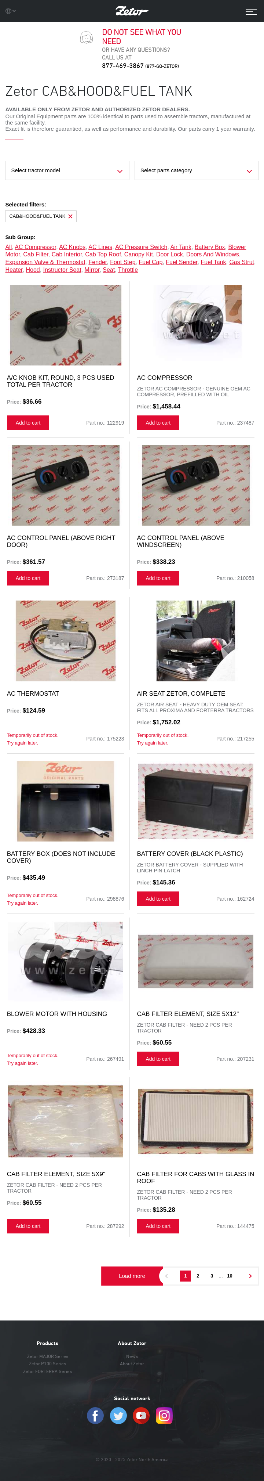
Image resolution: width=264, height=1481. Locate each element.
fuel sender (181, 262)
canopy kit (138, 254)
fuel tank (213, 262)
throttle (128, 270)
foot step (122, 262)
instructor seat (62, 270)
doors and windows (212, 254)
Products (47, 1343)
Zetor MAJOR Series (47, 1356)
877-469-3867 (140, 65)
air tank (180, 247)
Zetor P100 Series (47, 1363)
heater (13, 270)
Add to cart (28, 423)
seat (109, 270)
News (132, 1356)
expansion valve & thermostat (45, 262)
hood (33, 270)
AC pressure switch (141, 247)
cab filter (35, 254)
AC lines (100, 247)
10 (229, 1276)
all (8, 247)
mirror (92, 270)
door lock (169, 254)
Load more (132, 1276)
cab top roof (103, 254)
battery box (210, 247)
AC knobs (72, 247)
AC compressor (35, 247)
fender (97, 262)
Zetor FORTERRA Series (47, 1371)
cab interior (67, 254)
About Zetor (132, 1343)
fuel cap (150, 262)
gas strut (241, 262)
